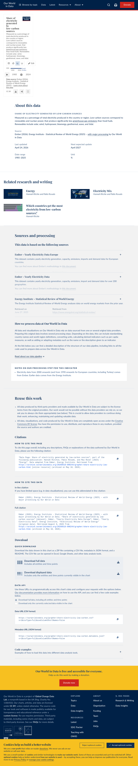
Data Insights (77, 716)
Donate (127, 5)
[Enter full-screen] (129, 91)
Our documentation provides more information (37, 597)
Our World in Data (9, 5)
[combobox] (108, 5)
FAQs (35, 728)
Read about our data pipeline (29, 356)
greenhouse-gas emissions (85, 121)
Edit (119, 36)
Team (95, 722)
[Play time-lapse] (8, 84)
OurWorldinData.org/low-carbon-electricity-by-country (28, 93)
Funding (97, 716)
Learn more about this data (96, 90)
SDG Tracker (77, 733)
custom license (11, 721)
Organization (99, 711)
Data (43, 5)
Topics (74, 706)
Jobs (95, 727)
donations (44, 749)
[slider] (22, 84)
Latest (52, 5)
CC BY (54, 93)
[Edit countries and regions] (118, 36)
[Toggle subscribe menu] (116, 5)
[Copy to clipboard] (114, 458)
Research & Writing (125, 706)
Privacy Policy (20, 760)
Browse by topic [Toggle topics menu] (28, 5)
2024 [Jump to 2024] (127, 84)
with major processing (98, 134)
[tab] (13, 36)
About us (97, 706)
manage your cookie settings (41, 760)
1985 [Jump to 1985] (16, 84)
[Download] (117, 91)
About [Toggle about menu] (79, 5)
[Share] (123, 91)
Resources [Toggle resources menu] (65, 5)
